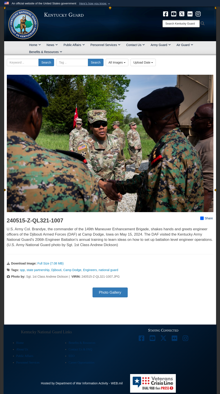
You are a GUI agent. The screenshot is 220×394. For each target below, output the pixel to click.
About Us (22, 349)
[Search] (181, 23)
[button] (95, 3)
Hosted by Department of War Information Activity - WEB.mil (82, 383)
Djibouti (56, 270)
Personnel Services (106, 45)
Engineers (90, 270)
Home (35, 45)
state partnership (38, 270)
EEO (72, 356)
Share (206, 218)
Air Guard (184, 45)
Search (46, 62)
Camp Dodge (72, 270)
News (52, 45)
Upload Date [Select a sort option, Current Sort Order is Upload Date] (143, 62)
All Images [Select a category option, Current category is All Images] (117, 62)
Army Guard (161, 45)
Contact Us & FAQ (80, 349)
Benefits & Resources (45, 52)
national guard (108, 270)
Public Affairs (74, 45)
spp (22, 270)
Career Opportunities (82, 362)
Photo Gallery (110, 292)
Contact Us (135, 45)
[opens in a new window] (165, 13)
